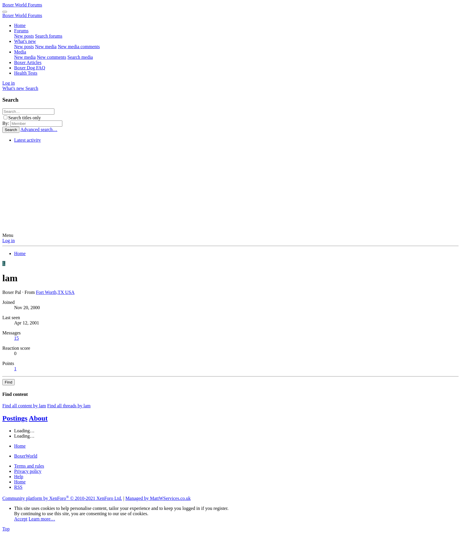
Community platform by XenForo (62, 498)
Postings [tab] (14, 418)
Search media (80, 57)
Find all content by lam (24, 405)
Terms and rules (29, 465)
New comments (51, 57)
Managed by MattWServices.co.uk (158, 498)
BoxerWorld (25, 455)
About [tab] (38, 418)
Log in (8, 240)
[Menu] (4, 12)
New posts (24, 36)
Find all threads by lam (69, 405)
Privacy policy (27, 471)
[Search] (31, 88)
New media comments (79, 46)
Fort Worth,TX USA (55, 292)
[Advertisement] (230, 189)
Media (20, 51)
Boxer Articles (27, 62)
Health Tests (25, 73)
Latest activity (27, 140)
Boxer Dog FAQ (29, 67)
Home (20, 25)
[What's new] (13, 88)
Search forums (48, 36)
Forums (21, 30)
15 (16, 338)
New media (45, 46)
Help (18, 476)
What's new (25, 41)
